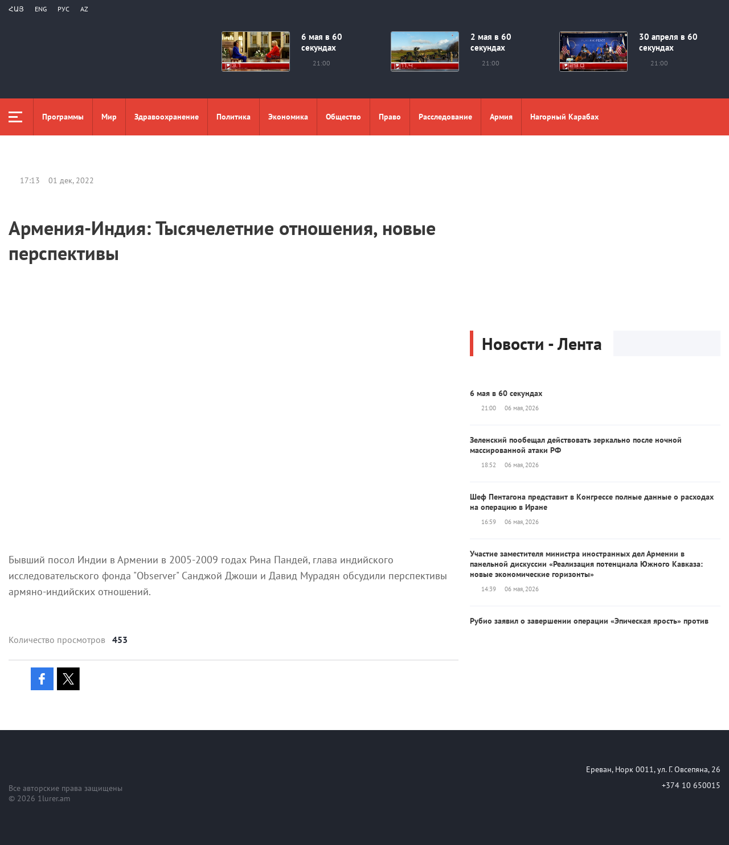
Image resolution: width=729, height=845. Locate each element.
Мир (109, 117)
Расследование (445, 117)
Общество (343, 117)
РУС (63, 9)
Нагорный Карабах (564, 117)
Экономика (288, 117)
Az (84, 9)
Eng (41, 9)
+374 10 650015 (691, 785)
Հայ (16, 9)
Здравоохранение (166, 117)
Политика (233, 117)
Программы (63, 117)
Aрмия (501, 117)
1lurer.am (54, 798)
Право (390, 117)
